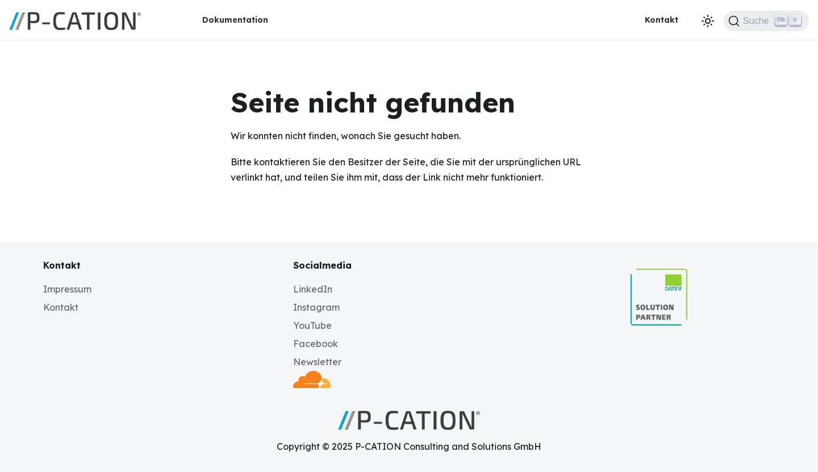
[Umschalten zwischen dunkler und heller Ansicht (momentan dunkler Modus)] (708, 21)
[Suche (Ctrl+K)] (766, 21)
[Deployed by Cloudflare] (312, 384)
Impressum (67, 289)
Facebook (315, 343)
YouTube (312, 325)
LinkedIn (312, 289)
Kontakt (661, 20)
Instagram (316, 307)
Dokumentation (235, 20)
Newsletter (317, 361)
